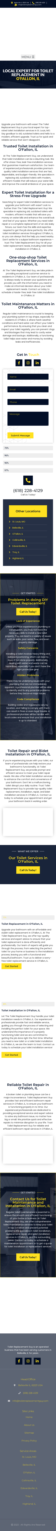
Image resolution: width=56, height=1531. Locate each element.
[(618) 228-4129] (28, 480)
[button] (28, 56)
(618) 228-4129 (28, 490)
